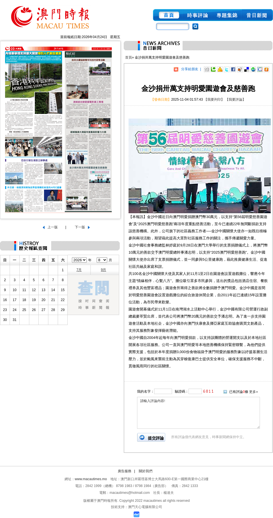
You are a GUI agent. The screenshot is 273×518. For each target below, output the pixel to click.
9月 (103, 270)
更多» (253, 392)
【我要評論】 (235, 99)
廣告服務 (124, 471)
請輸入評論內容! (198, 413)
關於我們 (145, 471)
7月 (79, 270)
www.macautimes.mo (91, 479)
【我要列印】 (214, 99)
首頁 (128, 57)
